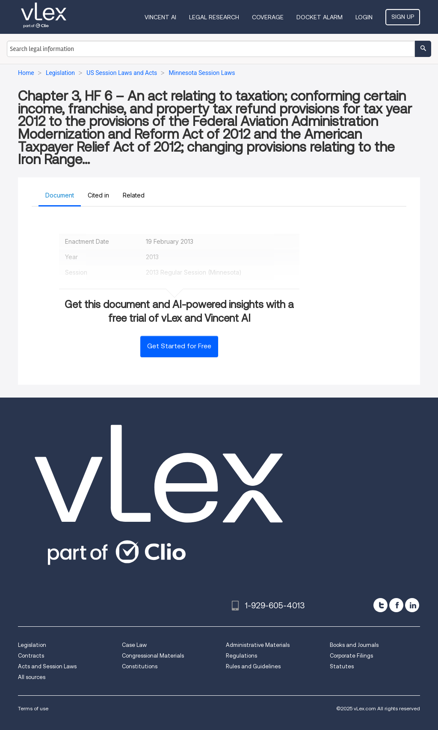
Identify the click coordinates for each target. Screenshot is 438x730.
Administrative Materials (258, 645)
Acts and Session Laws (47, 666)
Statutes (342, 666)
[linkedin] (412, 605)
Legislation (32, 645)
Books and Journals (354, 645)
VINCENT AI (160, 17)
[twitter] (380, 605)
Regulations (241, 655)
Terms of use (33, 708)
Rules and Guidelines (253, 666)
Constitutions (139, 666)
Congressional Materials (153, 655)
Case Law (134, 645)
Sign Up (402, 16)
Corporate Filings (351, 655)
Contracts (31, 655)
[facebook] (396, 605)
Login (364, 17)
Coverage (268, 17)
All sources (31, 677)
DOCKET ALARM (319, 17)
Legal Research (214, 17)
